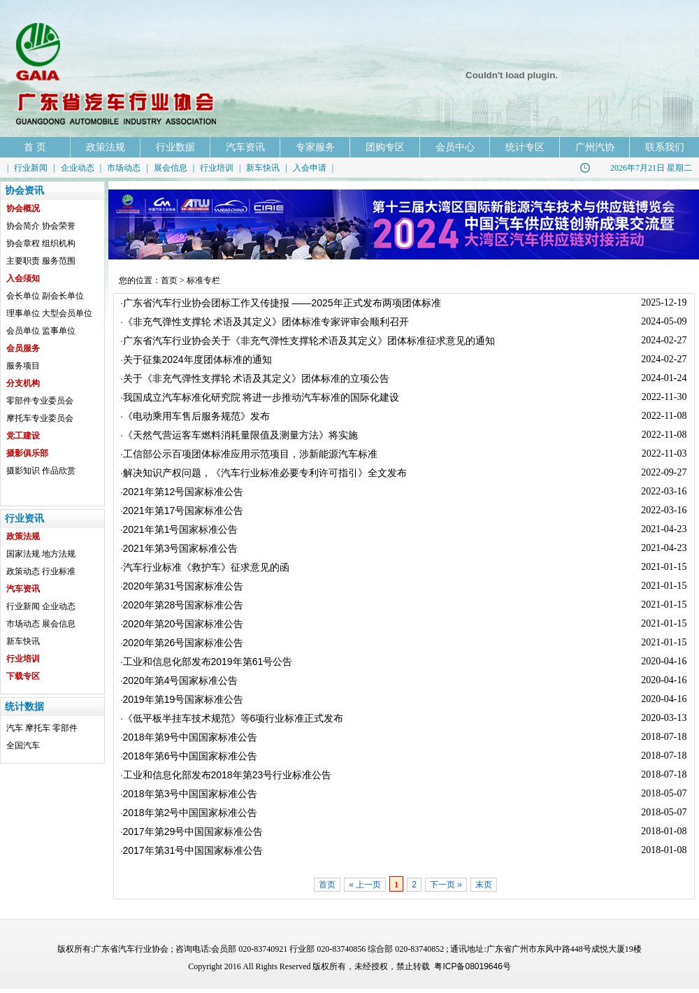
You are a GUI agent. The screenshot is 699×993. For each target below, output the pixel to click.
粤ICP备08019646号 (472, 966)
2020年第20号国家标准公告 (183, 623)
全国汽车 (23, 745)
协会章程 (23, 243)
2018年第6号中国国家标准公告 (190, 756)
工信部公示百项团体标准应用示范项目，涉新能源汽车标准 (250, 453)
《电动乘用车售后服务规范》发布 (196, 416)
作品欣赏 (58, 471)
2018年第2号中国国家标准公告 (190, 812)
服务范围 (58, 261)
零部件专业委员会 (39, 401)
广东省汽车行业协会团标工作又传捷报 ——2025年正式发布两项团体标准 (282, 302)
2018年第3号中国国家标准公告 (190, 793)
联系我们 (664, 146)
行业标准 (58, 571)
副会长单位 (63, 296)
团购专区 (385, 146)
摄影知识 (23, 471)
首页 (169, 280)
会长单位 (23, 296)
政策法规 (105, 146)
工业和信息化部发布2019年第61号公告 (208, 661)
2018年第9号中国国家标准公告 (190, 737)
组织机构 (58, 243)
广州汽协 (594, 146)
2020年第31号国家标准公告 (183, 586)
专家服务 (315, 146)
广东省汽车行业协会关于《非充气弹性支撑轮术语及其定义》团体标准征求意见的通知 (309, 340)
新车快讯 (263, 168)
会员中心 (455, 146)
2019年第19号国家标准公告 (183, 699)
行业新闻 (31, 168)
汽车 (14, 728)
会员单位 (23, 331)
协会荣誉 (58, 226)
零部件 (65, 728)
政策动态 (23, 571)
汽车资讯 (245, 146)
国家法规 (23, 554)
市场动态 (123, 168)
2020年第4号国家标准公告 (180, 680)
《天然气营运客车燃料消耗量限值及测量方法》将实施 (240, 435)
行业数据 (175, 146)
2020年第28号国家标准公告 (183, 604)
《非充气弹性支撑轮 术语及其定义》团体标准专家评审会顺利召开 (266, 321)
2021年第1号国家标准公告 (180, 529)
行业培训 (216, 168)
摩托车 (37, 728)
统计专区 (525, 146)
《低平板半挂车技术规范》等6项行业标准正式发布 (233, 718)
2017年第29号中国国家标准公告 (193, 831)
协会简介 (23, 226)
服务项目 (23, 366)
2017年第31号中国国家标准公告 (193, 850)
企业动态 (77, 168)
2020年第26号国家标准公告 (183, 642)
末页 (483, 885)
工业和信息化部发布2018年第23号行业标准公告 (227, 774)
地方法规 (58, 554)
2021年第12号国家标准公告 (183, 491)
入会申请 (309, 168)
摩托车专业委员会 (39, 418)
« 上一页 (365, 885)
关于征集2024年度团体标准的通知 (197, 359)
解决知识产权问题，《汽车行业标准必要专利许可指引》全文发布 (265, 472)
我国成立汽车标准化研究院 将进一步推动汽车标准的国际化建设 (261, 397)
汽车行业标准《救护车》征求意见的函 (206, 567)
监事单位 (58, 331)
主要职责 (23, 261)
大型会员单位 (67, 313)
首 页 (35, 146)
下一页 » (446, 885)
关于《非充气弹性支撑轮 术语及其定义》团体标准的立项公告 (256, 378)
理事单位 (23, 313)
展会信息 (170, 168)
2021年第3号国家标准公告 (180, 548)
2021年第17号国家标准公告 (183, 510)
